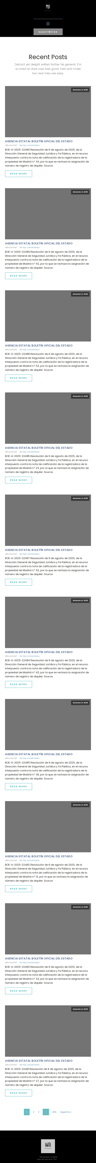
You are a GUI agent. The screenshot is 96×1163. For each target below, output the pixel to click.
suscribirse (48, 31)
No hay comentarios (29, 145)
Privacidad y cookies (48, 1157)
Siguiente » (66, 1112)
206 (54, 1112)
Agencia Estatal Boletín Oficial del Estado (39, 141)
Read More (18, 173)
